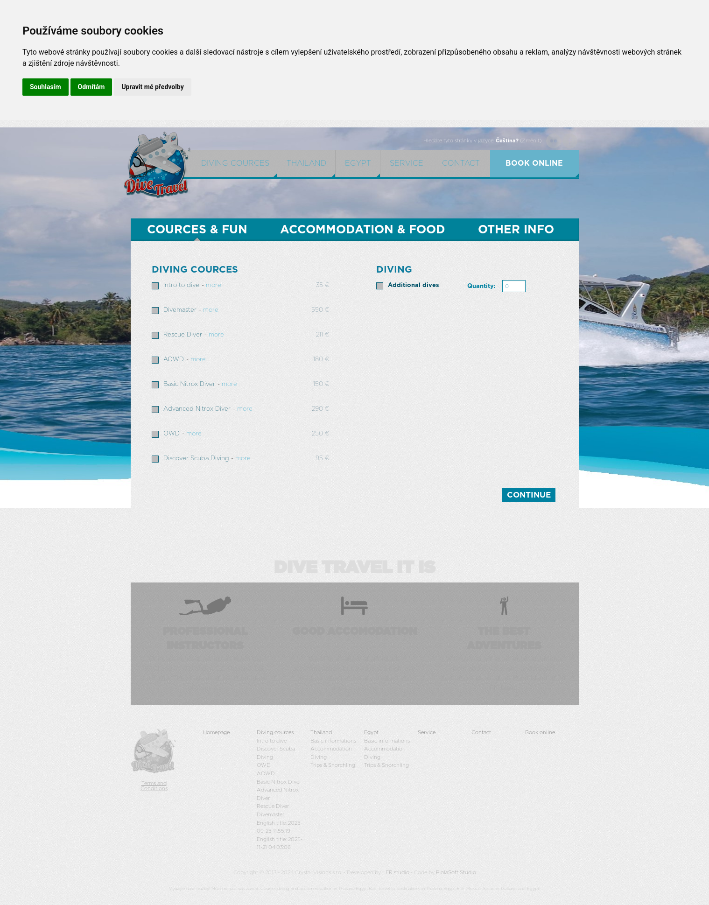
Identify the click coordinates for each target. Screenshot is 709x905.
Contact (461, 163)
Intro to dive (181, 285)
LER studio (395, 872)
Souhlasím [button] (45, 87)
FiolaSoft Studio (456, 872)
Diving (318, 757)
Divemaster (180, 310)
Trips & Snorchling (332, 765)
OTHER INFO (516, 230)
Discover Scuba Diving (196, 459)
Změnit (531, 140)
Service (406, 163)
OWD (171, 434)
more (213, 285)
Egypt (371, 732)
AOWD (173, 360)
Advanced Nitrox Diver (197, 409)
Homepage (216, 732)
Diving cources (235, 163)
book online (534, 163)
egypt (358, 163)
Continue (529, 495)
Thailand (306, 163)
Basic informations (333, 741)
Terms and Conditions (154, 786)
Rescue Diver (182, 335)
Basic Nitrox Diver (189, 384)
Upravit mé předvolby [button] (152, 87)
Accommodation (331, 748)
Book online (540, 732)
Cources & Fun (197, 230)
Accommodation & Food (362, 230)
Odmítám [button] (91, 87)
